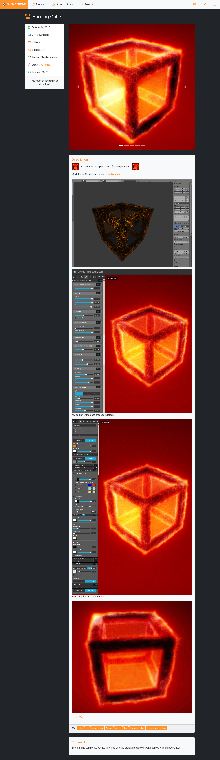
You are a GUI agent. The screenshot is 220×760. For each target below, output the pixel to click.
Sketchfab (115, 174)
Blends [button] (38, 4)
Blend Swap (14, 4)
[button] (205, 4)
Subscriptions (62, 4)
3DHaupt (45, 64)
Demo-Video (78, 717)
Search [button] (87, 4)
